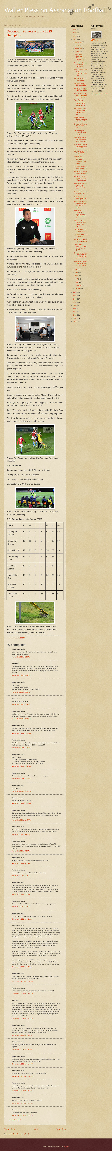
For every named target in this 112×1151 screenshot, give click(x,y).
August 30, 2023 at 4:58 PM (21, 692)
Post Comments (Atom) (21, 1134)
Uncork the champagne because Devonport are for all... (80, 159)
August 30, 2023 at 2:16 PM (21, 657)
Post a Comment (15, 1120)
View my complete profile (99, 94)
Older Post (61, 1129)
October (77, 45)
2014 (75, 312)
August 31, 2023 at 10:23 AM (21, 803)
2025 (75, 33)
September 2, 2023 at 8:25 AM (22, 1091)
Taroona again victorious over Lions (80, 132)
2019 (75, 302)
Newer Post (9, 1129)
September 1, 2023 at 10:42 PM (22, 1064)
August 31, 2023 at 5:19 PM (21, 851)
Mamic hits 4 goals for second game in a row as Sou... (80, 204)
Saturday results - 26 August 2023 (80, 84)
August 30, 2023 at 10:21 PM (21, 748)
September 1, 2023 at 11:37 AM (22, 981)
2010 (75, 318)
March (77, 282)
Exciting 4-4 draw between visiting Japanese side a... (80, 111)
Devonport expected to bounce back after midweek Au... (79, 214)
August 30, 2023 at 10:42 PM (21, 766)
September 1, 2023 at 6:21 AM (22, 919)
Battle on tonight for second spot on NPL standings (80, 178)
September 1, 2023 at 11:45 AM (22, 1019)
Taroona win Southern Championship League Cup (80, 57)
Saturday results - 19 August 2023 (80, 167)
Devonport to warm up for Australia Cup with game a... (80, 255)
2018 (75, 305)
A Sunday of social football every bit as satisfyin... (80, 146)
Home (35, 1129)
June (76, 272)
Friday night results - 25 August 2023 (80, 89)
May (76, 275)
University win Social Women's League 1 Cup (80, 119)
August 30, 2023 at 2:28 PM (21, 675)
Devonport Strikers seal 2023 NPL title (80, 125)
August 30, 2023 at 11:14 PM (21, 791)
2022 (75, 292)
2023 (75, 39)
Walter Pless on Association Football (55, 10)
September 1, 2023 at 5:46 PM (22, 1049)
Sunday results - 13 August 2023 (80, 192)
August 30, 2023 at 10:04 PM (21, 733)
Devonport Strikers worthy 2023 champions (80, 64)
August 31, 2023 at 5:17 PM (21, 834)
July (76, 269)
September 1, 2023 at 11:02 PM (22, 1076)
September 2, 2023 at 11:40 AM (22, 1103)
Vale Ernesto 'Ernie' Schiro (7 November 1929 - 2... (80, 72)
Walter (95, 40)
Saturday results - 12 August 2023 (80, 197)
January (77, 288)
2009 (75, 321)
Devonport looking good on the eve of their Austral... (80, 263)
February (78, 285)
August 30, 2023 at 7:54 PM (21, 704)
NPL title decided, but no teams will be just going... (80, 95)
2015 (75, 308)
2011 (75, 315)
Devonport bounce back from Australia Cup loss (80, 185)
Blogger (66, 1146)
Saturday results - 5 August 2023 (80, 235)
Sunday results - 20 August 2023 (80, 152)
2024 (75, 36)
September (78, 48)
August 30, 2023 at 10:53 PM (21, 779)
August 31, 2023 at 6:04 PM (21, 876)
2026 (75, 30)
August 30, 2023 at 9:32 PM (21, 719)
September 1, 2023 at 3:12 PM (22, 1035)
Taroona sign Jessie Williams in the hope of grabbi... (80, 247)
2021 (75, 296)
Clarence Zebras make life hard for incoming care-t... (80, 223)
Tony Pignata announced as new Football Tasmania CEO (80, 102)
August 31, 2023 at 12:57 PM (21, 820)
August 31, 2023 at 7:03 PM (21, 906)
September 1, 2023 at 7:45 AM (22, 967)
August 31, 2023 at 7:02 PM (21, 894)
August (77, 52)
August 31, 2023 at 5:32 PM (21, 863)
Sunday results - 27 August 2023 (80, 79)
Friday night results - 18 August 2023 (80, 172)
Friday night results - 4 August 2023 (80, 240)
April (76, 279)
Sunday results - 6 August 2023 (80, 230)
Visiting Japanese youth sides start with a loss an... (80, 139)
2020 (75, 299)
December (78, 42)
